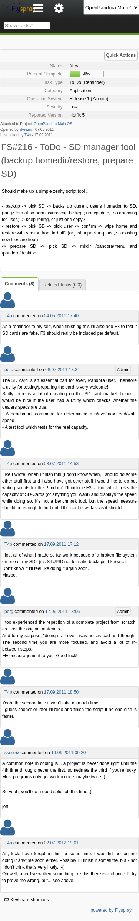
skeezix (26, 129)
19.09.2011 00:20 (68, 752)
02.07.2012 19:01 (61, 843)
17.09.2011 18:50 (61, 692)
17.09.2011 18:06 (62, 611)
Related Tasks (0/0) (62, 285)
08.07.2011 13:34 (62, 369)
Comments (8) (19, 283)
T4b (27, 135)
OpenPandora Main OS (53, 124)
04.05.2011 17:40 (61, 315)
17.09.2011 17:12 (61, 544)
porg (8, 369)
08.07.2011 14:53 (61, 463)
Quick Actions (121, 55)
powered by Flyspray (111, 910)
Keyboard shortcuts (26, 899)
